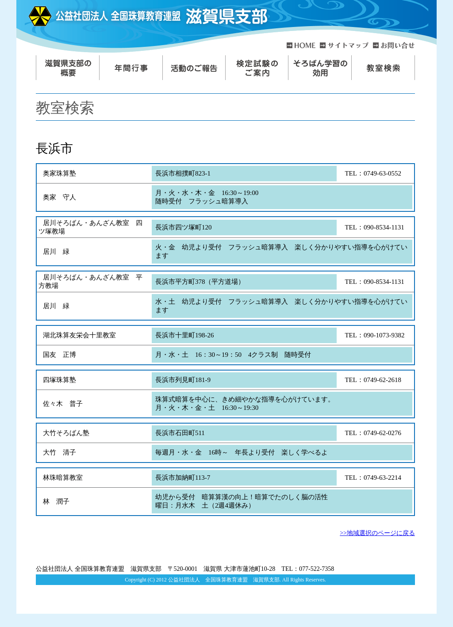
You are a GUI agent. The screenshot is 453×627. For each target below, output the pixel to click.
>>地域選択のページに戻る (377, 533)
